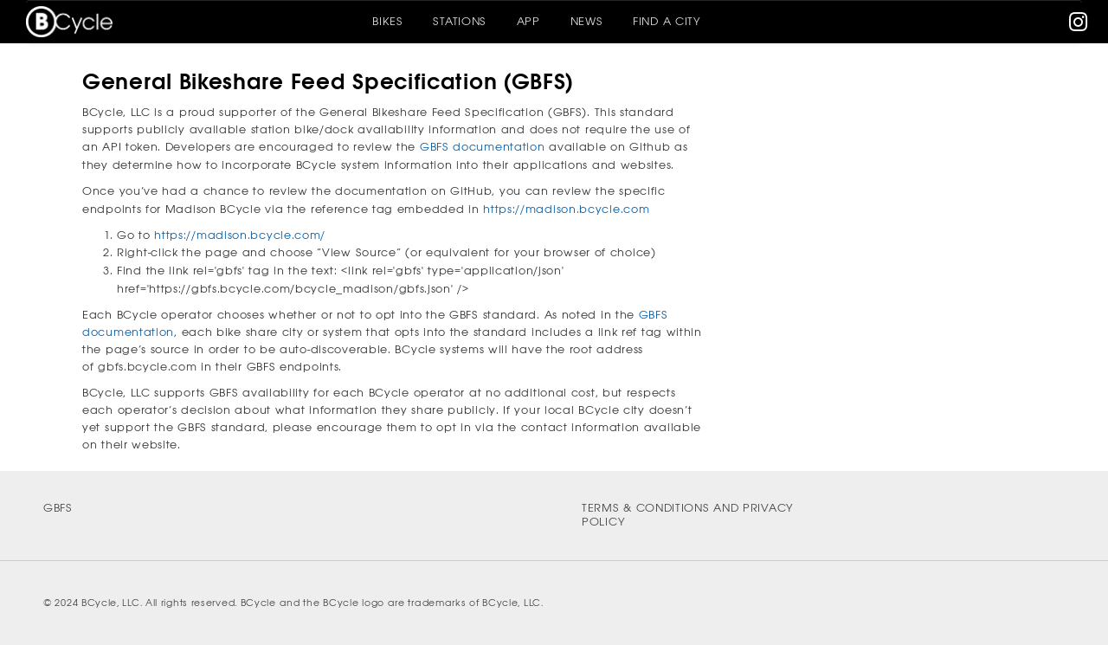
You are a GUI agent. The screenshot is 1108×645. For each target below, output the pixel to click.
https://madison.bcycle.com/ (239, 235)
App (528, 21)
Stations (459, 21)
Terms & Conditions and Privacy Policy (688, 515)
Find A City (667, 21)
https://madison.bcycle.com (566, 209)
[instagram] (1078, 25)
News (586, 21)
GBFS (58, 507)
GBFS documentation (482, 146)
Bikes (387, 21)
